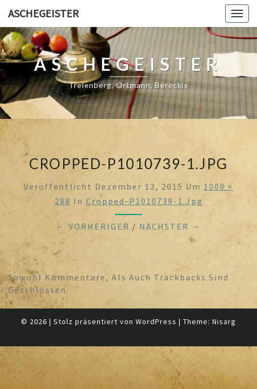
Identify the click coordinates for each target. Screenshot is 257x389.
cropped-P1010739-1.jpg (144, 201)
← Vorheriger (93, 226)
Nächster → (170, 226)
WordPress (156, 321)
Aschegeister (43, 13)
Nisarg (224, 321)
